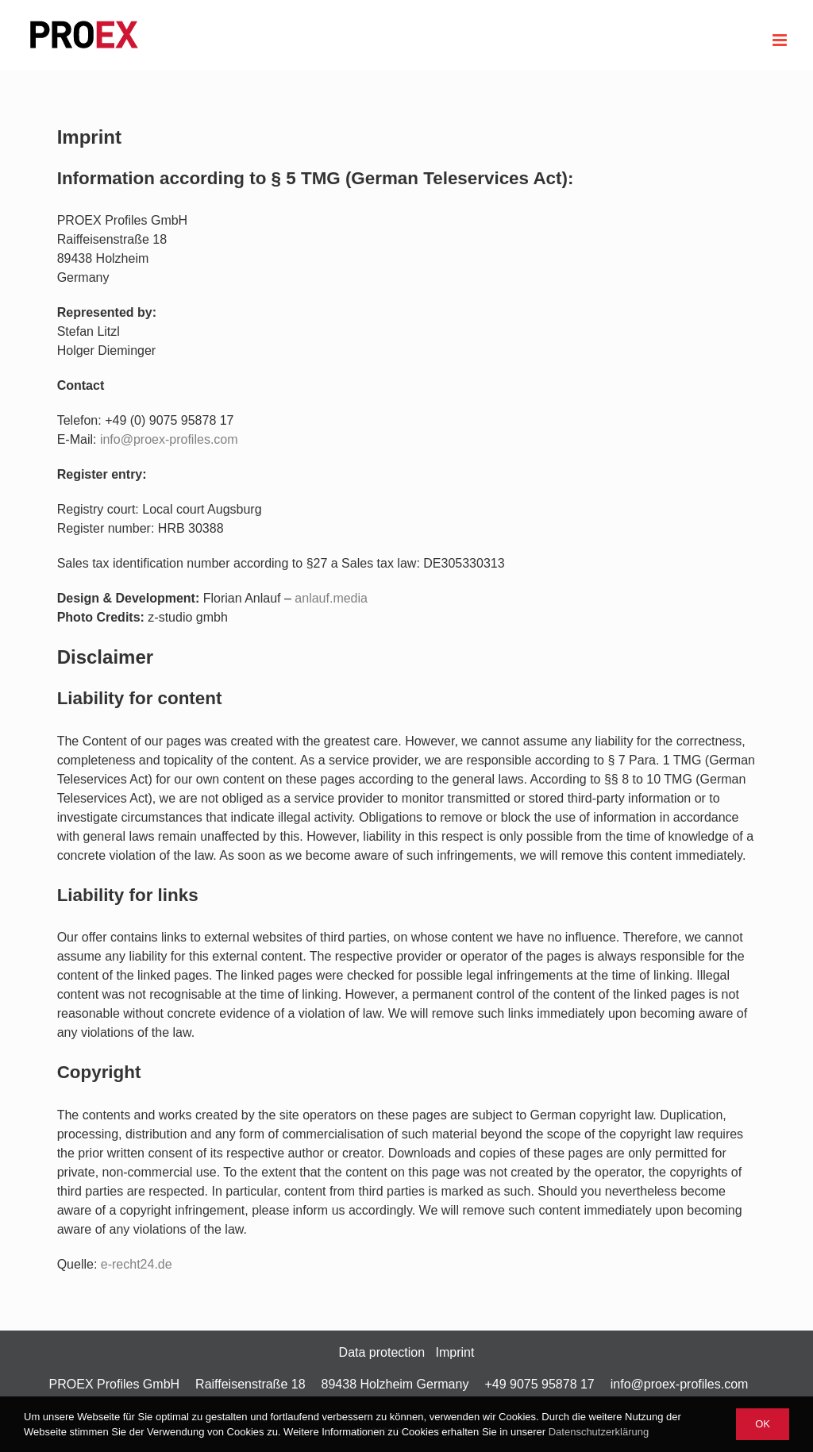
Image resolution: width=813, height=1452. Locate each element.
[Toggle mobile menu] (781, 40)
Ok (762, 1424)
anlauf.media (331, 598)
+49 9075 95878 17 (539, 1384)
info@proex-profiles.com (680, 1384)
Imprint (454, 1352)
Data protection (382, 1352)
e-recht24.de (136, 1264)
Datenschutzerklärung (599, 1432)
